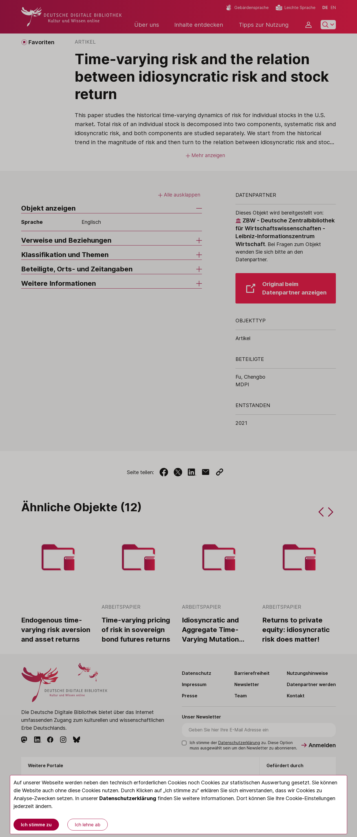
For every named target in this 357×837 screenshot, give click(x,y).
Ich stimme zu (36, 824)
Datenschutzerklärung (127, 798)
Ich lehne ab (87, 824)
